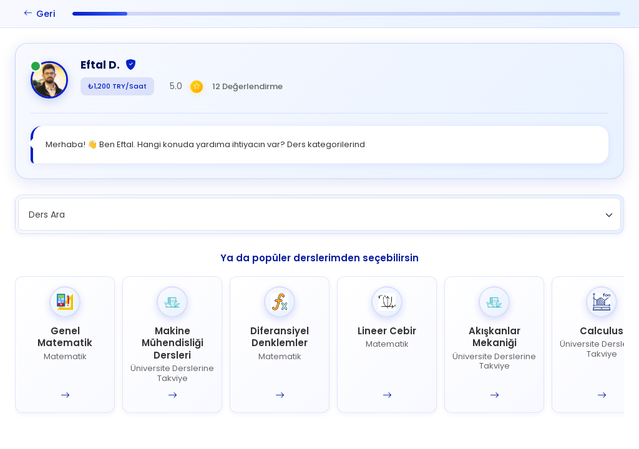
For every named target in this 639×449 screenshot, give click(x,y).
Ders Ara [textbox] (47, 214)
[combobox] (319, 214)
